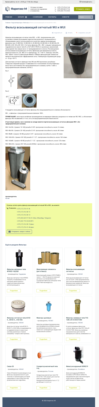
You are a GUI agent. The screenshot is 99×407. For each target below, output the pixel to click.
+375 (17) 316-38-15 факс (25, 224)
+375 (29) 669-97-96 (62, 9)
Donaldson (81, 369)
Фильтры (26, 22)
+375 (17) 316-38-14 (23, 215)
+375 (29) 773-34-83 (62, 11)
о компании (37, 17)
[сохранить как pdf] (83, 33)
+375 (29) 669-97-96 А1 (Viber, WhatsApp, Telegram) (34, 218)
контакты (52, 17)
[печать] (69, 33)
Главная (7, 22)
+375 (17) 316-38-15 (23, 212)
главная (8, 17)
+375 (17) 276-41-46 (62, 7)
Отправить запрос (83, 9)
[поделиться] (57, 33)
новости (65, 17)
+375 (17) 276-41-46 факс (25, 227)
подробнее (14, 290)
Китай (7, 198)
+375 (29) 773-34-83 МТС (25, 221)
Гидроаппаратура (16, 22)
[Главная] (16, 11)
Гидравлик (22, 274)
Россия (50, 371)
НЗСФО (80, 274)
